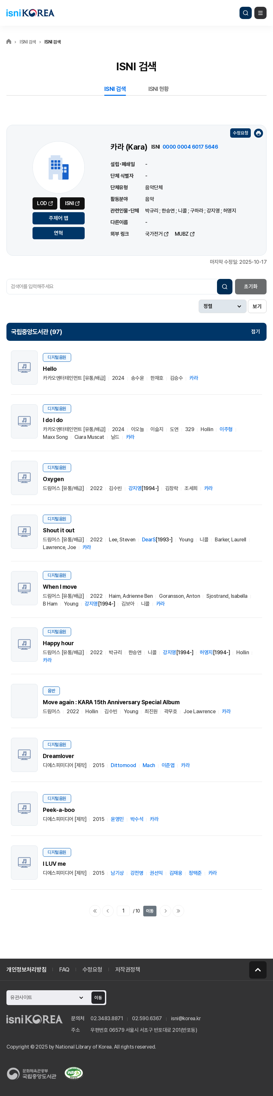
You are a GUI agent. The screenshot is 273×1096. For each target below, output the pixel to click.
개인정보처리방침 (26, 969)
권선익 (156, 873)
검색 (246, 13)
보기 (257, 306)
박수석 (137, 819)
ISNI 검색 (115, 88)
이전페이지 (108, 911)
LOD (42, 203)
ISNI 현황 (158, 88)
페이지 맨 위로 (258, 970)
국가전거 (154, 234)
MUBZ (182, 234)
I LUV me (54, 863)
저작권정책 (127, 969)
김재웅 (176, 873)
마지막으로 (178, 911)
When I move (60, 586)
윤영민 (117, 819)
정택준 (195, 873)
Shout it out (58, 530)
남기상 (117, 873)
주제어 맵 (58, 218)
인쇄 (258, 133)
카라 (193, 378)
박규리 (151, 211)
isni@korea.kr (186, 1018)
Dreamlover (58, 756)
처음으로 (95, 911)
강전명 (137, 873)
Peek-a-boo (58, 809)
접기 (255, 332)
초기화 (251, 286)
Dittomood (123, 765)
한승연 (168, 211)
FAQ (64, 969)
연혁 (58, 233)
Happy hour (58, 643)
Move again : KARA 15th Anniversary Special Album (111, 702)
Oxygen (53, 479)
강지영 (213, 211)
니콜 (182, 211)
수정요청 (240, 132)
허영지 (229, 211)
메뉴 (260, 13)
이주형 (226, 429)
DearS (149, 540)
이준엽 (168, 765)
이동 (150, 910)
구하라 (196, 211)
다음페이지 (165, 911)
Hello (50, 368)
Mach (149, 765)
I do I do (53, 420)
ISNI (69, 203)
